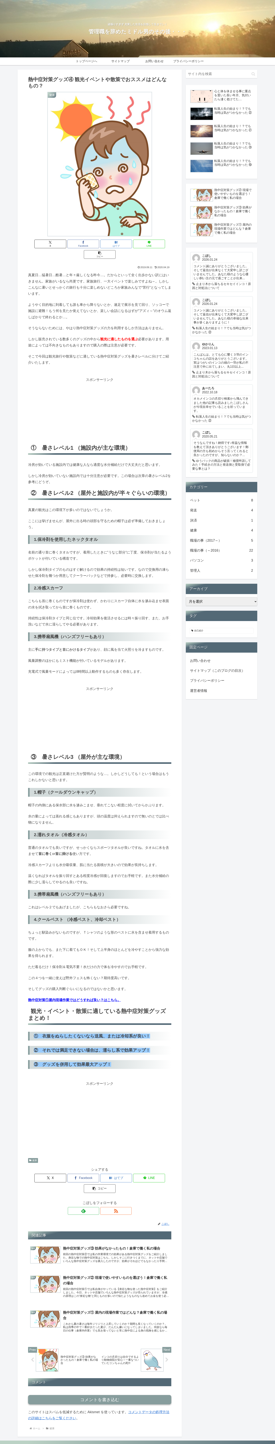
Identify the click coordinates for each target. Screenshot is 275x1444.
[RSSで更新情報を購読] (104, 1190)
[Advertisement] (99, 399)
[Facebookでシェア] (75, 244)
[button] (147, 244)
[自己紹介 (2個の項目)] (221, 631)
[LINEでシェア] (123, 244)
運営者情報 (198, 691)
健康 (33, 1150)
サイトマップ (195, 1431)
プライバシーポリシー (207, 680)
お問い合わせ (200, 661)
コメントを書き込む (99, 1381)
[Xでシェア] (51, 244)
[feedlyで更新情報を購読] (95, 1190)
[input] (221, 74)
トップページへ (173, 1431)
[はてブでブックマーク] (99, 244)
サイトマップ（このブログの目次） (217, 671)
